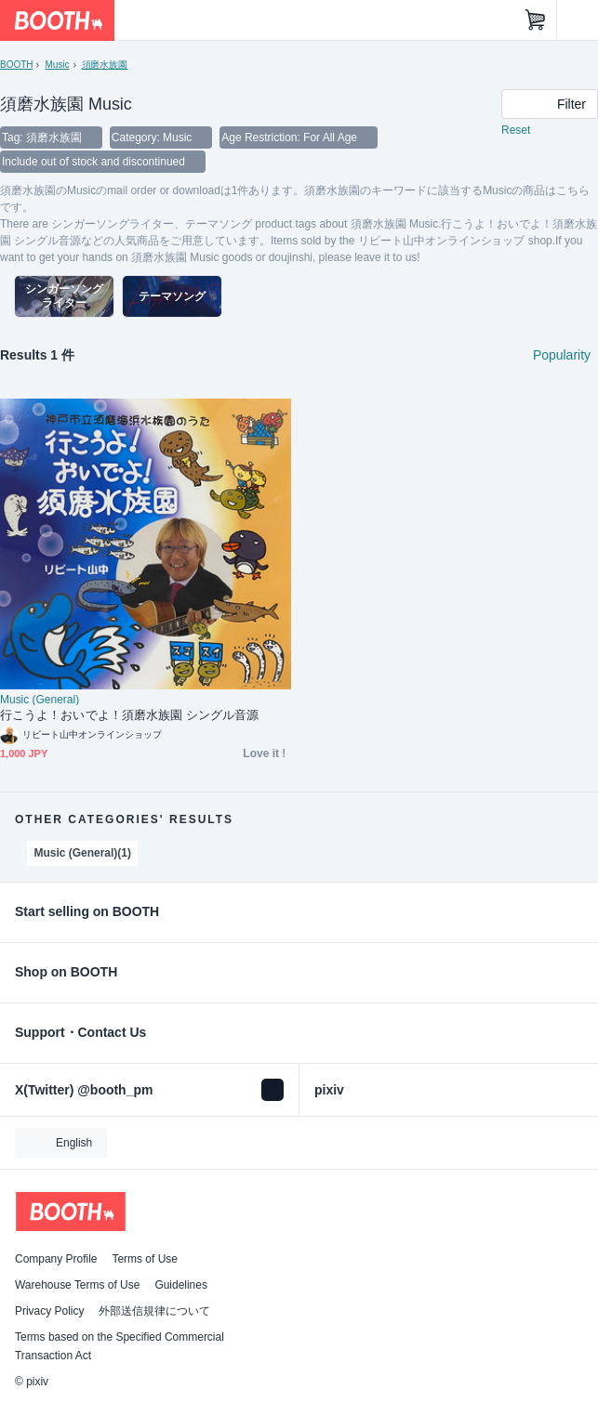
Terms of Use (145, 1258)
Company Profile (56, 1258)
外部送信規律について (154, 1311)
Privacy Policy (49, 1311)
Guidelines (180, 1285)
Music (57, 64)
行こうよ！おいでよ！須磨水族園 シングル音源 (129, 715)
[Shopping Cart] (535, 20)
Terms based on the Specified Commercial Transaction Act (119, 1346)
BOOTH (16, 64)
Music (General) (39, 699)
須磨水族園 (105, 64)
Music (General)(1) (82, 852)
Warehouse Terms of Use (77, 1285)
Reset (515, 130)
